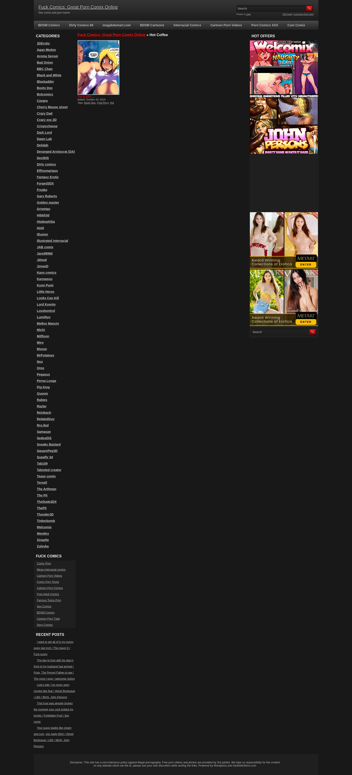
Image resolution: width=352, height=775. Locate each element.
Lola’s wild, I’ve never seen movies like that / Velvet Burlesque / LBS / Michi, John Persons (54, 691)
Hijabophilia (46, 221)
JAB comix (45, 247)
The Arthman (47, 489)
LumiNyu (44, 317)
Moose (42, 349)
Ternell (42, 482)
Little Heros (45, 291)
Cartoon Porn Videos (226, 25)
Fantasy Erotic (48, 177)
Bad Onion (45, 62)
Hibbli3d (43, 215)
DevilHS (43, 158)
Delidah (43, 145)
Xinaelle (43, 540)
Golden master (48, 202)
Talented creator (49, 470)
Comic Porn (44, 563)
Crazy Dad (44, 113)
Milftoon (43, 336)
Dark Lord (44, 132)
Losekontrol (46, 311)
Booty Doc (90, 102)
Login (248, 14)
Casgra (42, 101)
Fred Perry (103, 102)
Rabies (42, 400)
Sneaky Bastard (49, 444)
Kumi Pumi (45, 285)
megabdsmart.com (117, 25)
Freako (42, 190)
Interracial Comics (187, 25)
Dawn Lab (44, 139)
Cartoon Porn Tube (48, 618)
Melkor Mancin (48, 323)
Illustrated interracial (52, 241)
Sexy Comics (45, 625)
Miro (40, 342)
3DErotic (43, 43)
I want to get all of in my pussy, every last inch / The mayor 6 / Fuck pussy (54, 648)
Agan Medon (46, 50)
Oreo (40, 368)
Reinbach (44, 412)
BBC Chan (45, 69)
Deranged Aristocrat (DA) (56, 151)
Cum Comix (296, 25)
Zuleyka (43, 546)
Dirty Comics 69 (81, 25)
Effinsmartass (47, 171)
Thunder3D (45, 514)
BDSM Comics (49, 25)
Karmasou (44, 279)
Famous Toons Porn (49, 600)
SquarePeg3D (47, 451)
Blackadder (45, 81)
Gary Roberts (47, 196)
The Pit (42, 495)
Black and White (49, 75)
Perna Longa (46, 381)
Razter (42, 406)
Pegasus (43, 374)
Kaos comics (47, 272)
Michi (41, 330)
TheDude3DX (47, 502)
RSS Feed (287, 14)
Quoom (42, 393)
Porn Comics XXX (264, 25)
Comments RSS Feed (304, 14)
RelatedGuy (46, 419)
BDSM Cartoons (152, 25)
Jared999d (45, 253)
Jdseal (42, 260)
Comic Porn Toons (48, 582)
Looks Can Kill (48, 298)
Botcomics (45, 94)
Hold (40, 228)
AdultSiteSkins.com (244, 765)
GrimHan (43, 209)
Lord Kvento (46, 304)
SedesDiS (44, 438)
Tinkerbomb (46, 521)
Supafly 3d (45, 457)
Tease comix (46, 476)
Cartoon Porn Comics (50, 588)
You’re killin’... (86, 96)
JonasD (43, 266)
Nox (40, 362)
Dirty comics (46, 164)
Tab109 (42, 463)
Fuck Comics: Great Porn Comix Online (78, 7)
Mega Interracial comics (51, 569)
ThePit (42, 508)
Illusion (42, 234)
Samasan (44, 432)
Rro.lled (43, 425)
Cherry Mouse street (52, 107)
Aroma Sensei (47, 56)
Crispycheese (47, 126)
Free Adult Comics (48, 594)
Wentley (43, 533)
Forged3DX (45, 183)
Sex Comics (44, 606)
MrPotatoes (45, 355)
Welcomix (44, 527)
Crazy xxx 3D (47, 120)
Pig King (43, 387)
